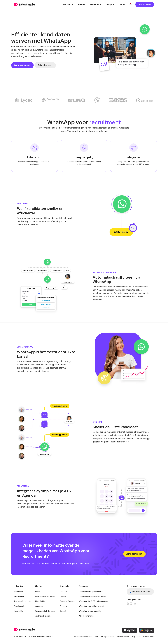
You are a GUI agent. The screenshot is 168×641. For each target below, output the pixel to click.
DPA (96, 637)
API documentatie (86, 616)
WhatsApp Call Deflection (45, 611)
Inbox (37, 591)
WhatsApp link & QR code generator (93, 601)
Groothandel (19, 606)
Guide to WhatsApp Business (91, 591)
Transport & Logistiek (23, 601)
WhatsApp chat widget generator (92, 606)
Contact (122, 4)
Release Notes (148, 637)
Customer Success (67, 601)
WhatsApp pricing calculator (90, 611)
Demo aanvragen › (144, 4)
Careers (63, 596)
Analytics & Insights (43, 616)
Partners (63, 606)
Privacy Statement (107, 637)
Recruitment (19, 596)
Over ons (63, 591)
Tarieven (81, 4)
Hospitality (18, 611)
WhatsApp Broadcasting (45, 596)
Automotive (18, 591)
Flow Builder (40, 601)
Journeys (39, 606)
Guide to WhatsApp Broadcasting (92, 596)
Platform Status (123, 637)
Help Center (136, 637)
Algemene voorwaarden (83, 637)
